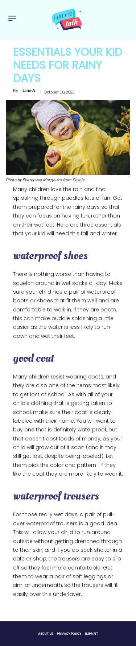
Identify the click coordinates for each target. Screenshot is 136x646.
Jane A (28, 90)
